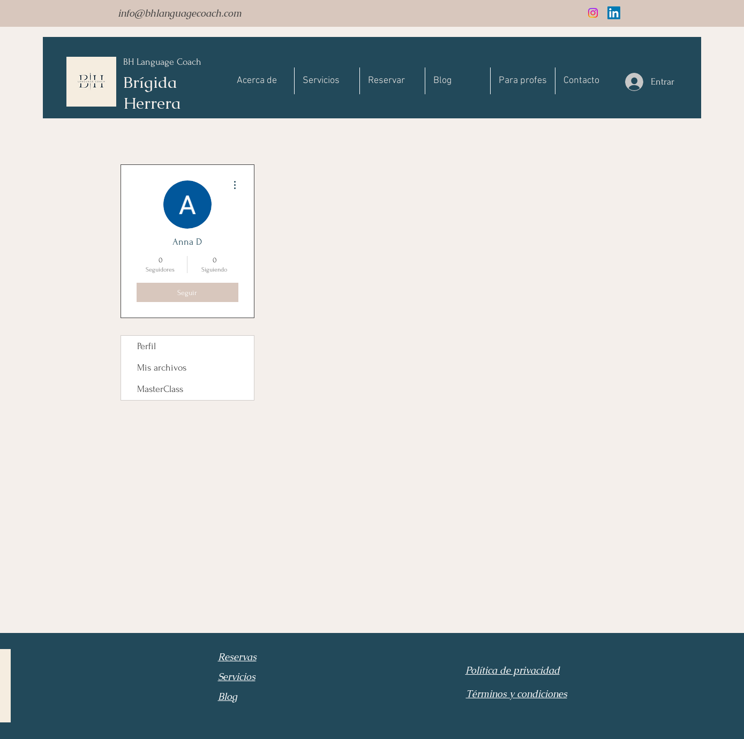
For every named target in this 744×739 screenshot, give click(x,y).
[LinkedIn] (613, 12)
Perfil (146, 346)
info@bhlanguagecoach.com (180, 13)
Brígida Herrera (152, 93)
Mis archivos (161, 368)
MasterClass (160, 389)
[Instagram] (593, 12)
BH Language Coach (162, 62)
